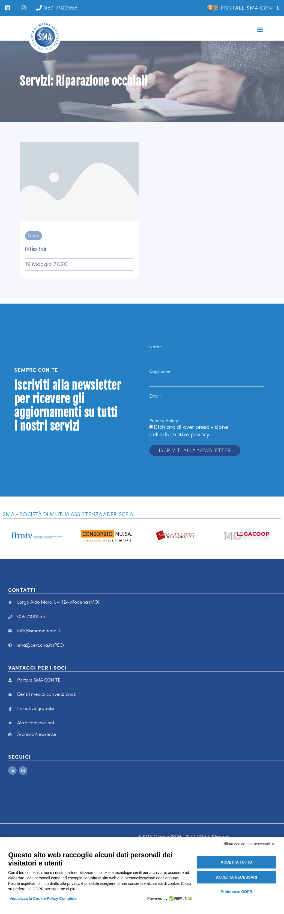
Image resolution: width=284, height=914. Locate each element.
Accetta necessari (236, 877)
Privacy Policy (163, 420)
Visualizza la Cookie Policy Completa (43, 898)
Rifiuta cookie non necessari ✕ (248, 844)
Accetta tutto (236, 862)
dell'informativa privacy (179, 434)
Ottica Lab (35, 249)
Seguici (19, 757)
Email (155, 396)
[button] (260, 30)
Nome (155, 347)
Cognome (159, 371)
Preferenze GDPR (236, 891)
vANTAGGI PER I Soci (37, 668)
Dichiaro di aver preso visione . (188, 431)
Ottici (33, 235)
